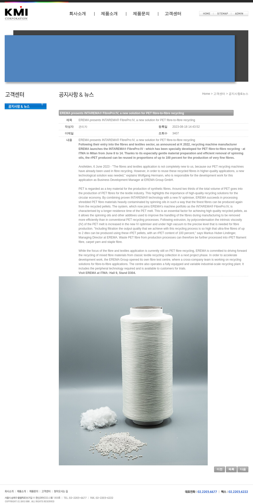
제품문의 (141, 13)
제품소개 (109, 13)
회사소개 (77, 13)
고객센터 (173, 13)
